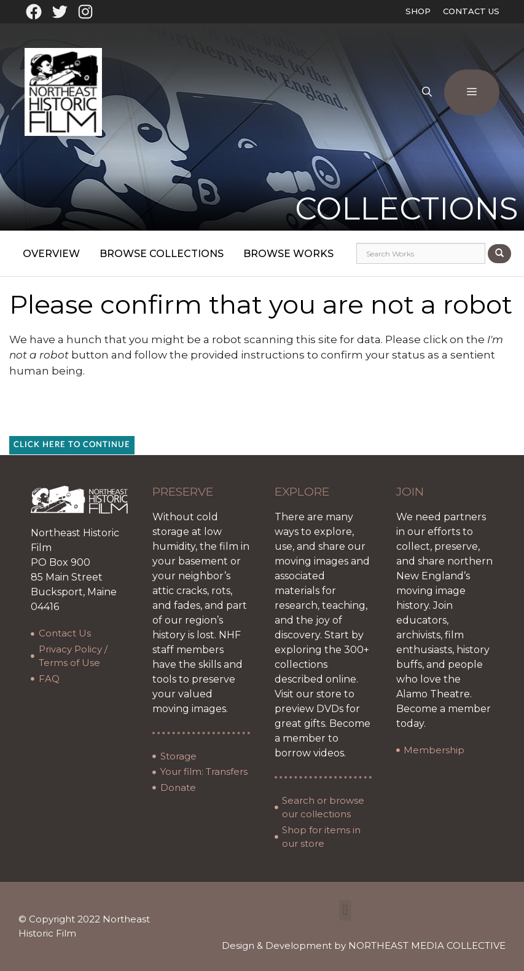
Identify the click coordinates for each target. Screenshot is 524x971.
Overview (51, 254)
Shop (418, 11)
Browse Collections (162, 254)
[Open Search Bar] (427, 92)
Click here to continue (72, 445)
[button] (345, 910)
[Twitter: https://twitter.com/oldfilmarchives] (59, 11)
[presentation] (280, 412)
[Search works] (420, 253)
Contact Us (471, 11)
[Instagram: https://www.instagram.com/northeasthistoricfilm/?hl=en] (85, 11)
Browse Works (288, 254)
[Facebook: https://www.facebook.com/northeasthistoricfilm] (34, 11)
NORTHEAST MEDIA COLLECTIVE (427, 945)
